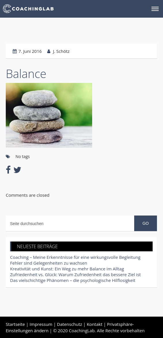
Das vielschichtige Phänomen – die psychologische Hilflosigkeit (72, 280)
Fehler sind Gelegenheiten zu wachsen (48, 263)
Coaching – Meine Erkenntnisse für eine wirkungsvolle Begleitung (75, 257)
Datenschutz (69, 324)
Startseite (15, 324)
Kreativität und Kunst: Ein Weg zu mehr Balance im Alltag (67, 269)
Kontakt (94, 324)
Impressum (41, 324)
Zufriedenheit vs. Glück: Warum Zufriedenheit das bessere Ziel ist (75, 274)
